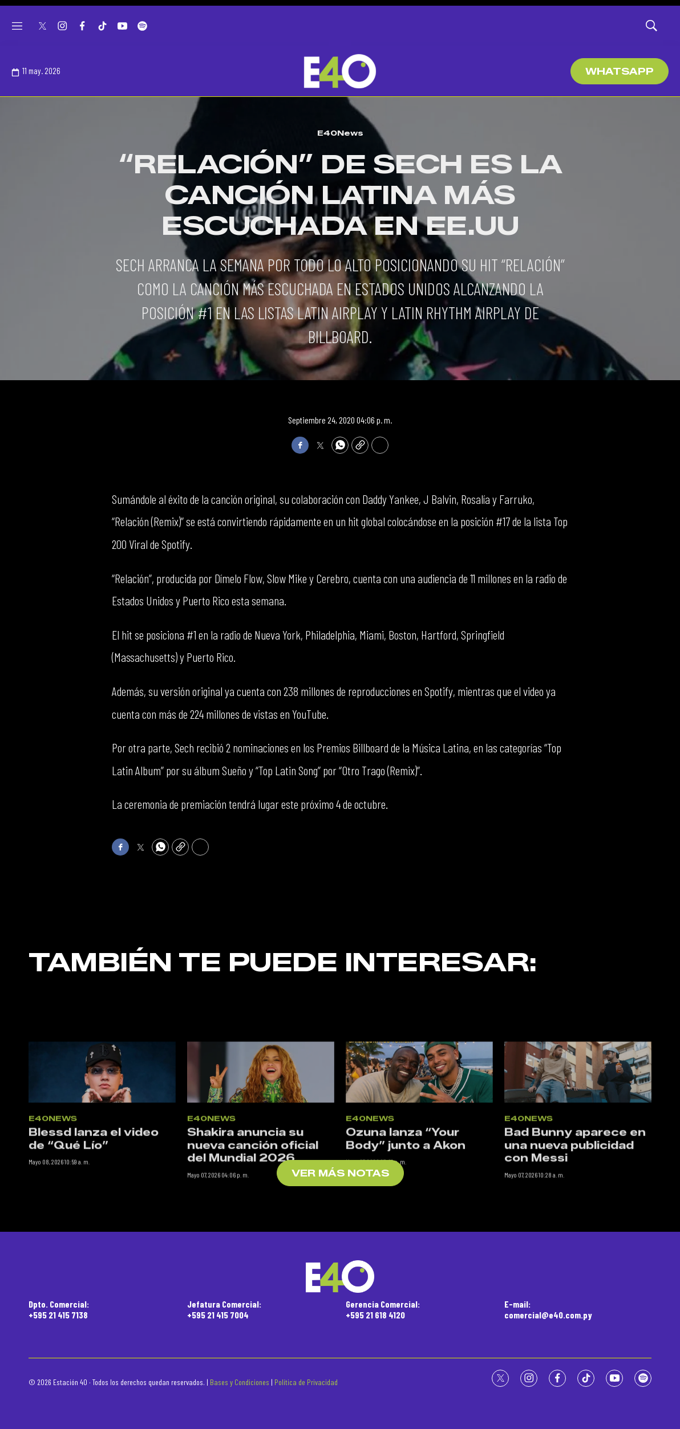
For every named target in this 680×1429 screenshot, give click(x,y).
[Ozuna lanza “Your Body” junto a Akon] (419, 1187)
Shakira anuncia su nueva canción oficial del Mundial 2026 (252, 1260)
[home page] (340, 71)
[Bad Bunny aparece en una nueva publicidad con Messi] (577, 1187)
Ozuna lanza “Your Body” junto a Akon (406, 1254)
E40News (340, 132)
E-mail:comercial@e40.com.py (548, 1309)
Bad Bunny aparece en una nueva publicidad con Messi (575, 1260)
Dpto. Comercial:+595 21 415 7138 (59, 1309)
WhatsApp (619, 71)
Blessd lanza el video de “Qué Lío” (94, 1254)
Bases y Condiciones (239, 1382)
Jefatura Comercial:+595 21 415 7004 (224, 1309)
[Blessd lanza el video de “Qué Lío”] (102, 1187)
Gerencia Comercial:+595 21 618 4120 (383, 1309)
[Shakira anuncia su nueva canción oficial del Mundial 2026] (260, 1187)
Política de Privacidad (306, 1382)
